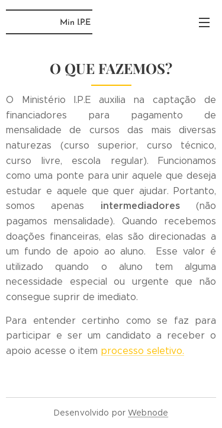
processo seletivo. (142, 350)
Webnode (148, 412)
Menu (204, 22)
